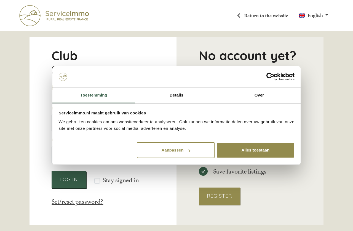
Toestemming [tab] (93, 95)
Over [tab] (259, 95)
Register (219, 196)
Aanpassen (176, 150)
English (315, 15)
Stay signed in (121, 180)
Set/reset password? (77, 201)
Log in (69, 179)
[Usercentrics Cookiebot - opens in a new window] (270, 77)
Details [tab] (176, 95)
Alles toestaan (256, 150)
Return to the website (265, 15)
